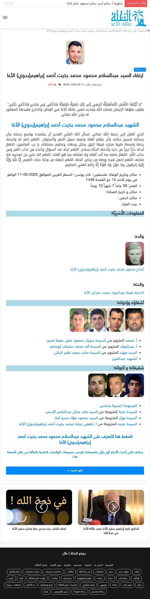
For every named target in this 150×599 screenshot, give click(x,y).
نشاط (114, 585)
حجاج (139, 585)
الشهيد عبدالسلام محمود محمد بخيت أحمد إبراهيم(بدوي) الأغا (75, 125)
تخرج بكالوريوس (61, 591)
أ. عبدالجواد (128, 346)
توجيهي (103, 585)
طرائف (136, 578)
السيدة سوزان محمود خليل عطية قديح (76, 340)
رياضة (100, 578)
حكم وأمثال (14, 571)
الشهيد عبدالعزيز (124, 358)
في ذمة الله (129, 31)
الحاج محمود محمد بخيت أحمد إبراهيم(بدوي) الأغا (107, 269)
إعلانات (54, 578)
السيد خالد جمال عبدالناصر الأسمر (72, 412)
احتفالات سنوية (13, 585)
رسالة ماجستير (97, 591)
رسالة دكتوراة (80, 591)
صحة (110, 578)
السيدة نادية (128, 412)
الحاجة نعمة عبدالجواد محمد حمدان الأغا (114, 292)
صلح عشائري (89, 585)
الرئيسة (144, 31)
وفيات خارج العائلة (37, 578)
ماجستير (78, 565)
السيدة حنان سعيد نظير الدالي (77, 352)
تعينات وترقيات (32, 571)
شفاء (46, 591)
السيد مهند (128, 352)
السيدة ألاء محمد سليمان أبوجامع (75, 346)
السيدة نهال (128, 418)
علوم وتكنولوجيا (84, 578)
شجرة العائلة (41, 565)
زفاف (136, 571)
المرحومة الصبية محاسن (118, 406)
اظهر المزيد (75, 470)
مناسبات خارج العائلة (67, 585)
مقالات (70, 571)
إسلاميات (123, 578)
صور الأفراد (55, 565)
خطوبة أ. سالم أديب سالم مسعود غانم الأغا (95, 3)
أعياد (21, 578)
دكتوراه (88, 565)
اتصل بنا (98, 565)
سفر (111, 571)
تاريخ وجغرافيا (46, 585)
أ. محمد (131, 340)
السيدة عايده (127, 424)
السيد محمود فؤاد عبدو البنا (76, 418)
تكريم (11, 578)
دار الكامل (30, 585)
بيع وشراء (67, 578)
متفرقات (99, 571)
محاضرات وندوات (53, 571)
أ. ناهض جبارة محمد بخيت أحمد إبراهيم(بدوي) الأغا (58, 424)
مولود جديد (124, 571)
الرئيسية (109, 565)
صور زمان (127, 585)
